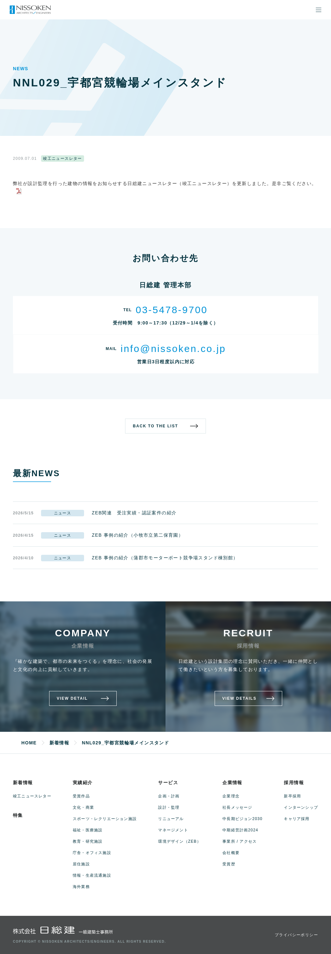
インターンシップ (301, 807)
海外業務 (81, 886)
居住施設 (81, 864)
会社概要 (231, 852)
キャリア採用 (296, 819)
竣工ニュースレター (32, 796)
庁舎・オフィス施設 (92, 852)
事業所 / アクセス (239, 841)
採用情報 (294, 782)
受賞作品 (81, 796)
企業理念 (231, 796)
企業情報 (232, 782)
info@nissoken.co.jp (173, 348)
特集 (18, 815)
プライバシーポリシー (296, 935)
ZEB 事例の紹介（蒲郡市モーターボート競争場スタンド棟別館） (165, 557)
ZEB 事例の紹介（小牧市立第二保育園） (137, 535)
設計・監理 (168, 807)
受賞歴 (228, 864)
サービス (168, 782)
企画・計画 (168, 796)
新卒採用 (292, 796)
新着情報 (23, 782)
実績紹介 (83, 782)
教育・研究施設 (87, 841)
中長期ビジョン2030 (242, 819)
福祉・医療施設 (87, 830)
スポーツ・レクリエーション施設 (105, 819)
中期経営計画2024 (240, 830)
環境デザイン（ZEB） (179, 841)
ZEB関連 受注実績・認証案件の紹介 (134, 512)
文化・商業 (83, 807)
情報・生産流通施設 (92, 875)
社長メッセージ (237, 807)
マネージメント (173, 830)
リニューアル (171, 819)
